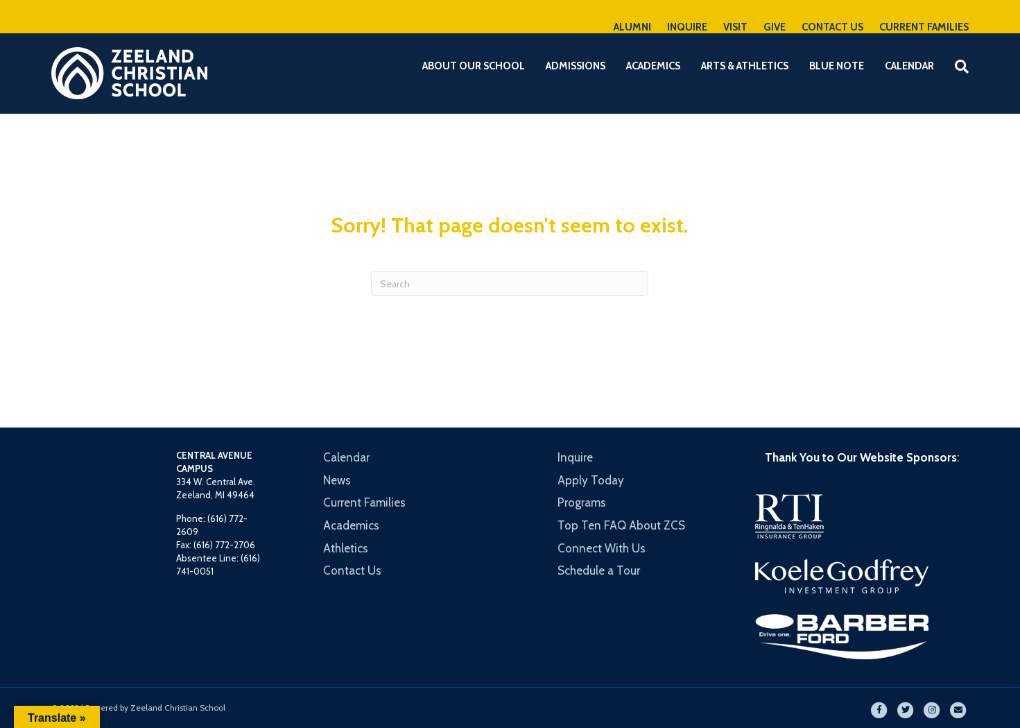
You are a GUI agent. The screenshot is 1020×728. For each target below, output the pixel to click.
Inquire (575, 457)
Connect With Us (601, 548)
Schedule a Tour (598, 570)
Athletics (345, 548)
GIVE (774, 27)
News (337, 480)
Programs (581, 502)
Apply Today (590, 480)
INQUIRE (687, 27)
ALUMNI (632, 27)
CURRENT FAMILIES (924, 27)
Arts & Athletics (744, 66)
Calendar (909, 66)
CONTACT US (832, 27)
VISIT (735, 27)
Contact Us (352, 570)
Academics (653, 66)
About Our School (473, 66)
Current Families (364, 502)
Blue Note (836, 66)
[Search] (956, 67)
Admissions (575, 66)
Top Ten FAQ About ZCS (621, 525)
